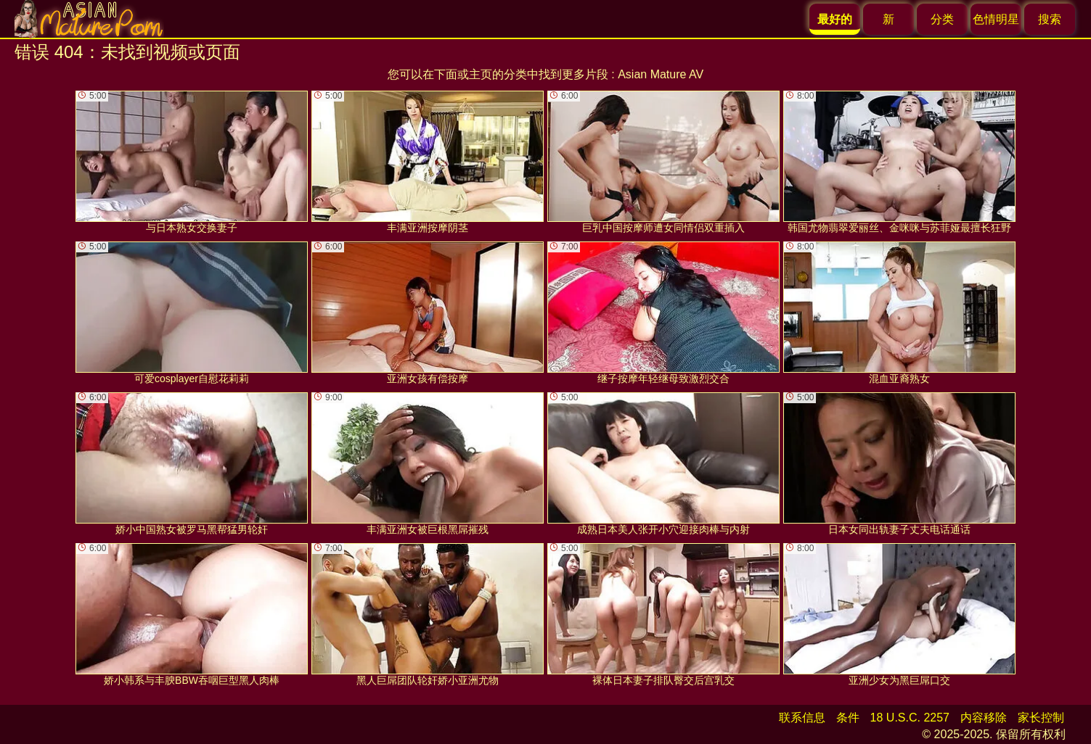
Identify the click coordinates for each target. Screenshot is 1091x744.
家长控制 (1041, 717)
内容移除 (983, 717)
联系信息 (802, 717)
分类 (942, 19)
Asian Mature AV (660, 74)
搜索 (1049, 19)
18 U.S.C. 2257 (909, 717)
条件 (847, 717)
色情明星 (996, 19)
